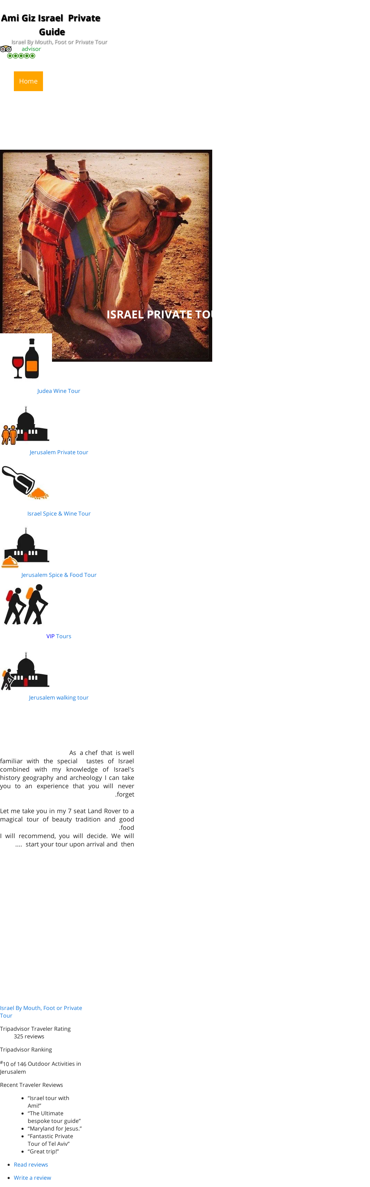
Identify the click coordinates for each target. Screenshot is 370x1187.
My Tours (122, 81)
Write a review (32, 1177)
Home (28, 81)
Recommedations (224, 81)
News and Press (72, 81)
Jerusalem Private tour (59, 452)
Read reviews (31, 1164)
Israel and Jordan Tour (216, 100)
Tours (63, 636)
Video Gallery (334, 81)
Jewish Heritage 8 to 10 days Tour (119, 100)
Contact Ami (38, 100)
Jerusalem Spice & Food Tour (59, 575)
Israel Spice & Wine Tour (59, 513)
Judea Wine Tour (58, 391)
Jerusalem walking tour (59, 697)
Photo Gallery (282, 81)
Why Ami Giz (166, 81)
